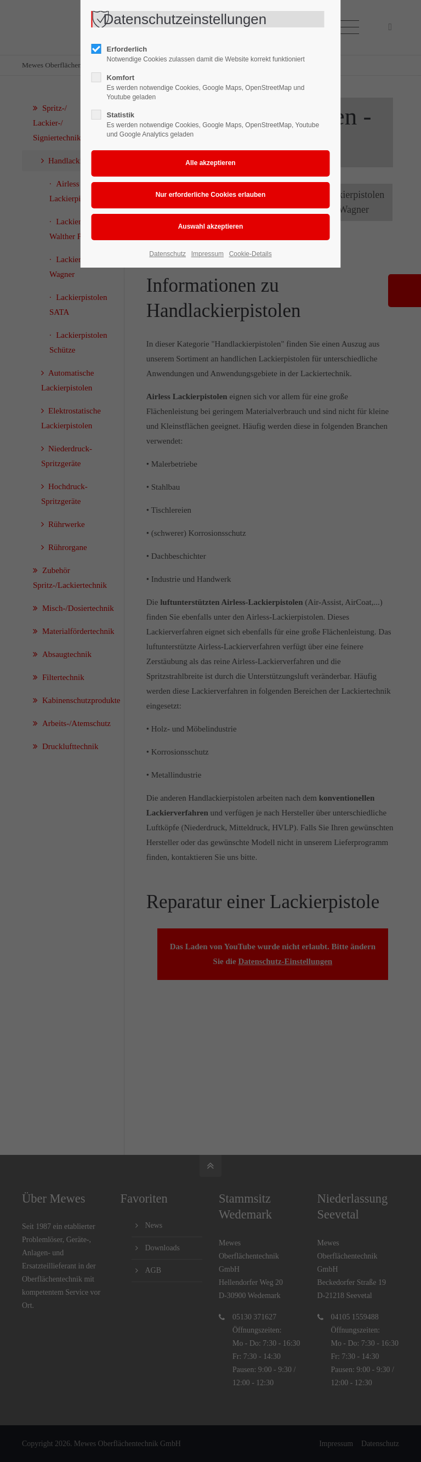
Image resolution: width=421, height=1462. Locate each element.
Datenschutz (167, 254)
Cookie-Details (250, 254)
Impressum (207, 254)
